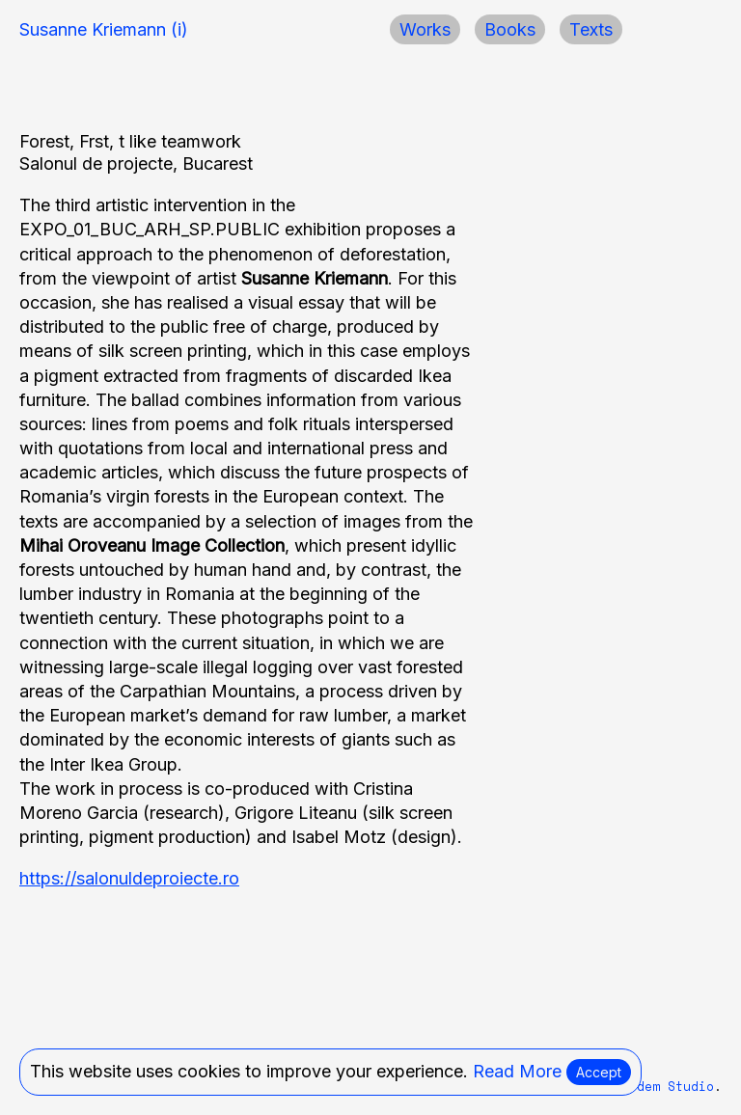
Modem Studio (667, 1086)
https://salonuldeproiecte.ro (129, 878)
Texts (591, 29)
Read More (517, 1071)
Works (425, 29)
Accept (598, 1072)
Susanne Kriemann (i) (103, 29)
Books (509, 29)
